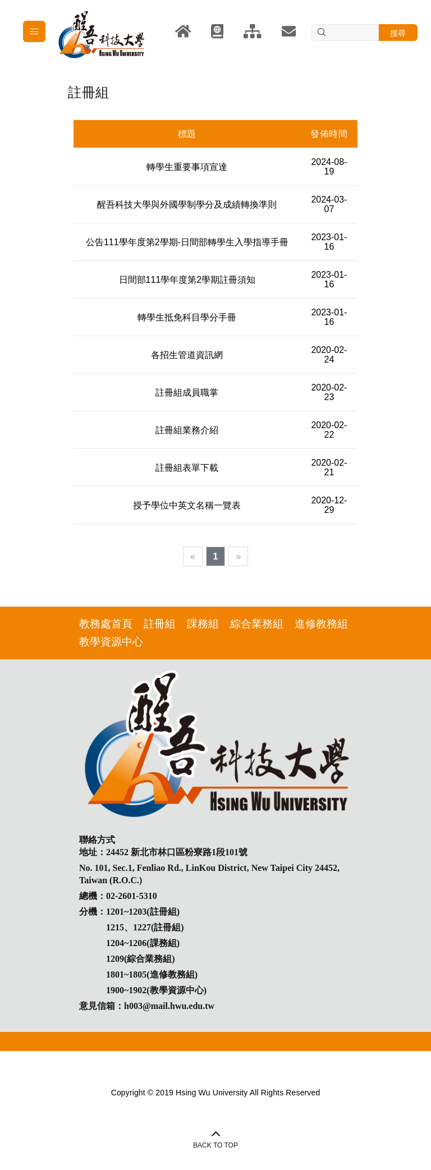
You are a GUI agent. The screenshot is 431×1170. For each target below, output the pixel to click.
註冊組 (160, 624)
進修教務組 (321, 624)
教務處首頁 (105, 624)
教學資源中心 (111, 642)
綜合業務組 (256, 624)
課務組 (203, 624)
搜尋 (398, 33)
